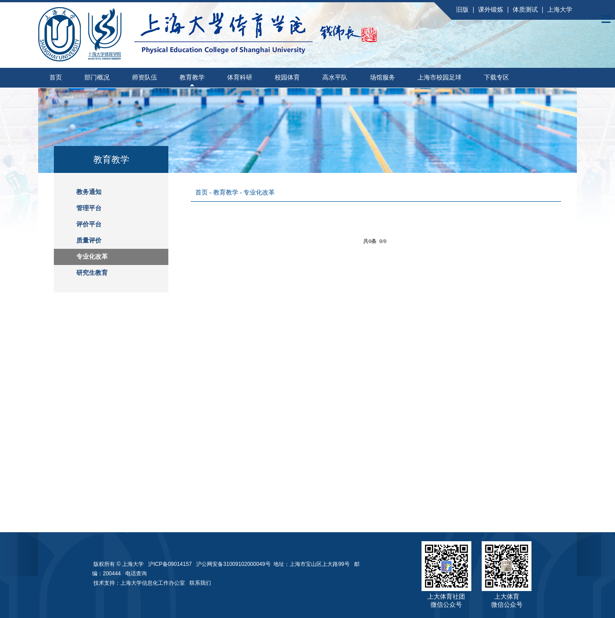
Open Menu (606, 18)
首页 (55, 77)
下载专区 (496, 77)
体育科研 (239, 77)
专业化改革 (92, 256)
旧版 (462, 9)
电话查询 (136, 573)
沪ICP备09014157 (170, 564)
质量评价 (88, 240)
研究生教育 (92, 272)
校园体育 (287, 77)
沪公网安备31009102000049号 (233, 564)
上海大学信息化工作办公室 (154, 583)
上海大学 (559, 9)
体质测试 (525, 9)
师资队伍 (144, 77)
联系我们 (200, 583)
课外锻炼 (490, 9)
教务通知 (88, 192)
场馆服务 (382, 77)
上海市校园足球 (439, 77)
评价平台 (88, 224)
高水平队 (334, 77)
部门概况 (97, 77)
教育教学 (192, 77)
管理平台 (88, 208)
